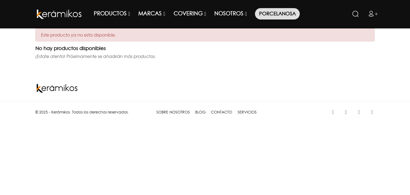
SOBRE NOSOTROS (173, 112)
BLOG (200, 112)
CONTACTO (221, 112)
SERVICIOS (247, 112)
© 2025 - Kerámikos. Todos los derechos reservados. (82, 112)
